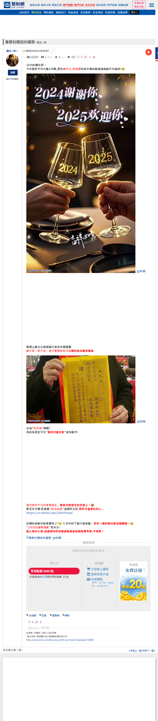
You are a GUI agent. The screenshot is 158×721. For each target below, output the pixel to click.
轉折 (67, 611)
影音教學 (86, 12)
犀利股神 (101, 5)
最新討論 (35, 5)
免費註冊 (139, 3)
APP (10, 78)
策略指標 (122, 12)
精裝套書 (73, 12)
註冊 (44, 573)
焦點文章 (57, 5)
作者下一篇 (148, 646)
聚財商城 (36, 12)
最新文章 (46, 5)
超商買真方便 (98, 570)
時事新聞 (110, 12)
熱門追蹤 (112, 5)
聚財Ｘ (134, 12)
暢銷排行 (61, 12)
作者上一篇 (135, 646)
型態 (44, 611)
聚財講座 (49, 12)
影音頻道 (98, 12)
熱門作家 (79, 5)
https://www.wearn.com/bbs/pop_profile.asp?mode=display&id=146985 (60, 635)
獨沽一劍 (42, 42)
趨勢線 (56, 611)
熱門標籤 (68, 5)
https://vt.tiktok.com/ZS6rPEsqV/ (49, 513)
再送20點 (139, 6)
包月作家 (90, 5)
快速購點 (101, 578)
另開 (141, 271)
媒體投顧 (123, 5)
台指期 (32, 611)
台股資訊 (24, 12)
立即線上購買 (98, 565)
